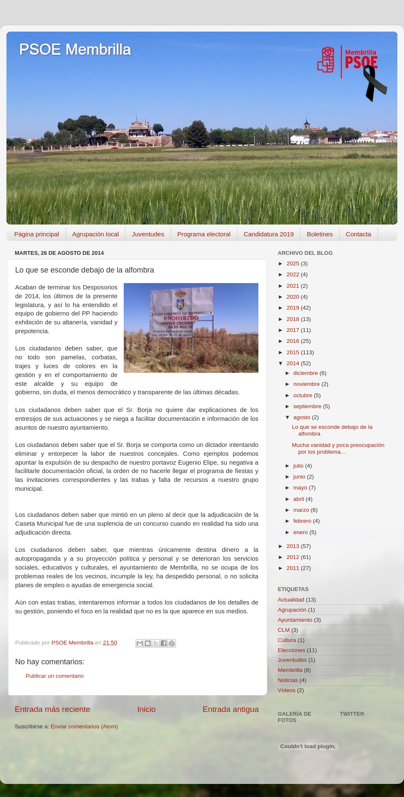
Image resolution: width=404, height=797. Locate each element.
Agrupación (292, 610)
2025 (294, 263)
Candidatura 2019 (269, 234)
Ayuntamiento (295, 620)
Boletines (320, 234)
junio (300, 476)
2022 (294, 274)
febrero (303, 521)
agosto (302, 417)
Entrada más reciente (52, 709)
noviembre (307, 384)
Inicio (146, 709)
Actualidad (291, 599)
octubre (303, 395)
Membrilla (290, 670)
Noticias (288, 680)
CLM (284, 630)
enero (301, 532)
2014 (294, 363)
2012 (294, 557)
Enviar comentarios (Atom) (84, 726)
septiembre (308, 406)
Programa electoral (204, 234)
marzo (302, 510)
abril (299, 499)
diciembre (306, 373)
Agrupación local (95, 234)
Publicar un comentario (55, 676)
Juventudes (148, 234)
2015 (294, 352)
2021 (294, 286)
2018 (294, 319)
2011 (294, 568)
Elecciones (291, 650)
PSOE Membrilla (75, 49)
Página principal (36, 234)
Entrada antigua (231, 709)
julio (299, 466)
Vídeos (286, 690)
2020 (294, 297)
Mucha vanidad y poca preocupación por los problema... (338, 448)
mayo (301, 487)
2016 (294, 341)
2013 (294, 546)
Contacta (358, 234)
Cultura (287, 640)
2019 (294, 308)
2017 (294, 330)
